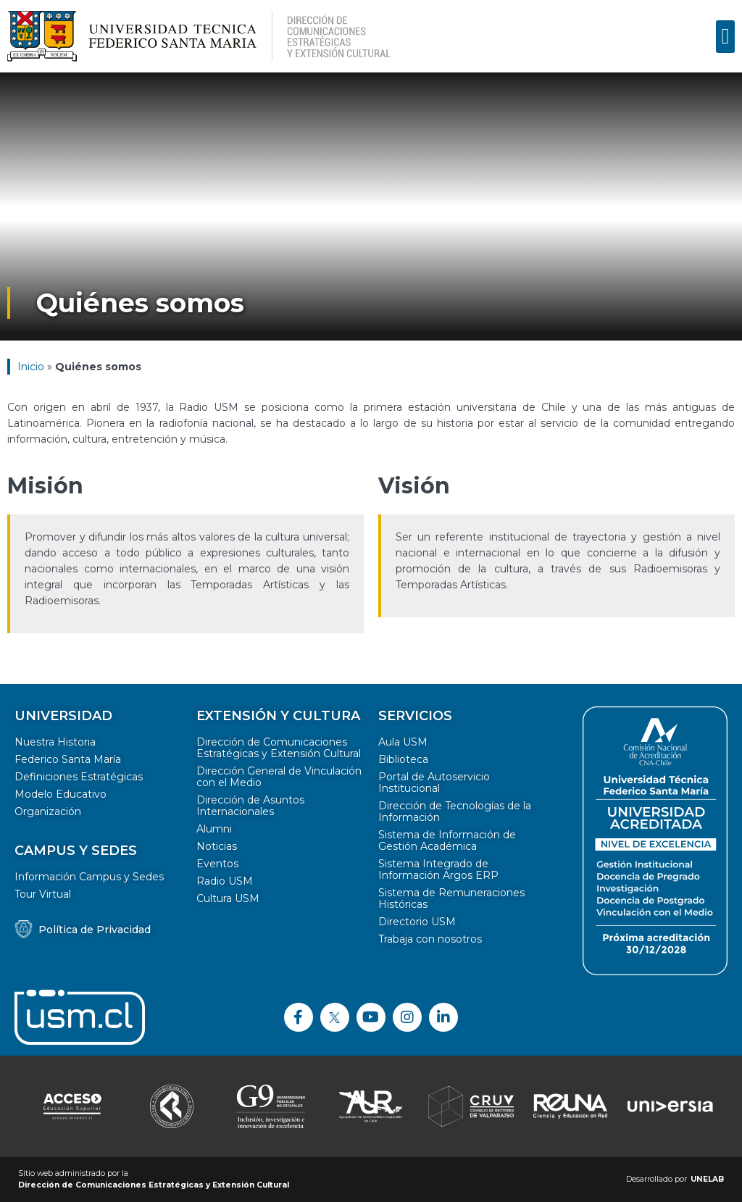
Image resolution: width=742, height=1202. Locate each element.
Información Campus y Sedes (89, 876)
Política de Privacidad (94, 929)
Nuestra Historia (55, 741)
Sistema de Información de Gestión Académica (447, 840)
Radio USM (224, 881)
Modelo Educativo (60, 794)
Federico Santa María (67, 759)
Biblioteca (403, 759)
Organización (47, 811)
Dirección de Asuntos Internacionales (250, 805)
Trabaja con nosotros (430, 939)
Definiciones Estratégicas (78, 776)
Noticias (216, 846)
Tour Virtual (42, 894)
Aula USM (403, 741)
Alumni (214, 828)
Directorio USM (417, 921)
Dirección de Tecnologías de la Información (454, 811)
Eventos (217, 863)
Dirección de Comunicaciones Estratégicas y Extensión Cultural (278, 747)
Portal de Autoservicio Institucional (434, 782)
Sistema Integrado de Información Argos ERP (438, 869)
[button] (725, 36)
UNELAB (707, 1179)
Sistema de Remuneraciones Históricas (451, 898)
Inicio (30, 366)
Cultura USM (227, 898)
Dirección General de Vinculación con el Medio (279, 776)
